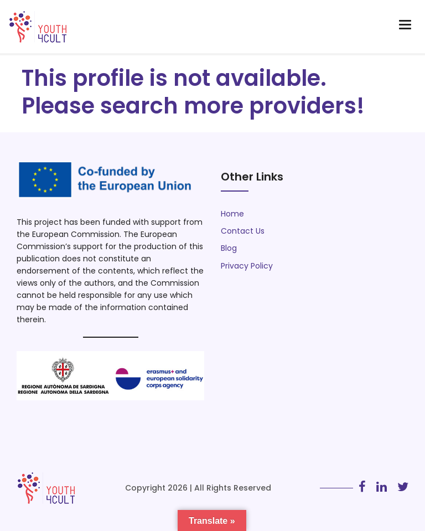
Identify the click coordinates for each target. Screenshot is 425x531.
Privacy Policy (247, 265)
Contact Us (243, 230)
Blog (229, 248)
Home (232, 213)
